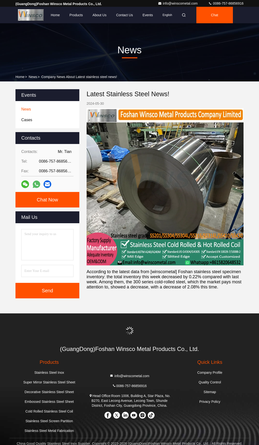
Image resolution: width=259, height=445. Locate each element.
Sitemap (210, 392)
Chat (214, 15)
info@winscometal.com (178, 3)
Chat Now (47, 199)
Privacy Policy (209, 402)
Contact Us (124, 15)
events (147, 15)
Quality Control (210, 382)
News (33, 77)
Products (76, 15)
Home (55, 15)
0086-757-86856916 (226, 3)
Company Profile (209, 372)
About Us (100, 15)
